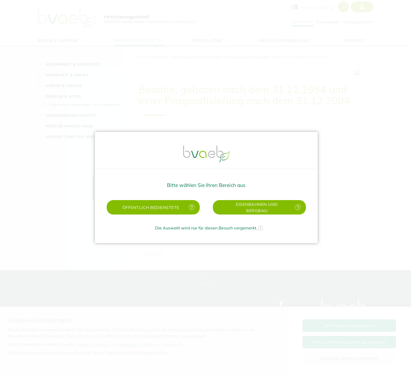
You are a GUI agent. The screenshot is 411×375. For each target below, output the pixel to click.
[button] (153, 207)
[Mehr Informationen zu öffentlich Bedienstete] (190, 207)
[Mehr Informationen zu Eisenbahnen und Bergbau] (296, 207)
